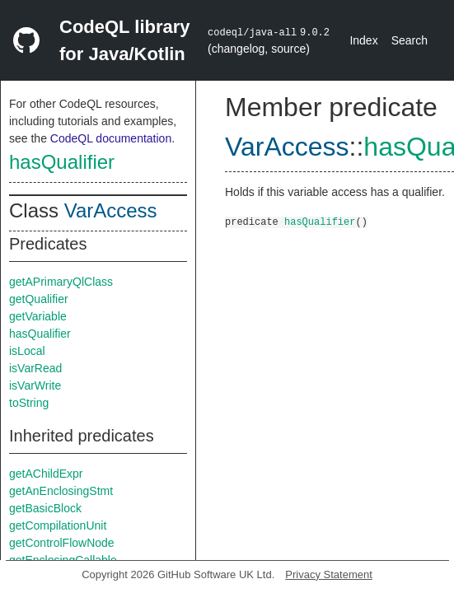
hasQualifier (62, 162)
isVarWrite (35, 385)
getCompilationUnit (57, 525)
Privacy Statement (328, 574)
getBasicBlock (45, 508)
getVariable (38, 316)
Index (363, 40)
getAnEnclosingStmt (61, 490)
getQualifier (38, 299)
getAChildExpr (46, 473)
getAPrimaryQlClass (61, 281)
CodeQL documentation (110, 138)
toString (29, 402)
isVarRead (35, 368)
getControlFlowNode (62, 542)
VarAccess (110, 210)
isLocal (27, 350)
